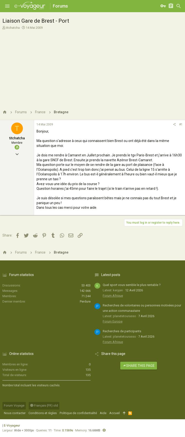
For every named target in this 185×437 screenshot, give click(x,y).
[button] (7, 6)
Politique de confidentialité (78, 413)
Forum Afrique (113, 295)
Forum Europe (112, 321)
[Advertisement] (91, 66)
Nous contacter (15, 413)
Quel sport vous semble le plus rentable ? (132, 285)
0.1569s (67, 430)
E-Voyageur (12, 425)
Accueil (114, 413)
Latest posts (110, 275)
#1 (181, 124)
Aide (103, 413)
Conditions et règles (42, 413)
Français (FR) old (44, 405)
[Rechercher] (179, 6)
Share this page (139, 366)
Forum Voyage (14, 405)
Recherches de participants (122, 331)
